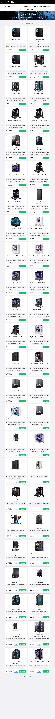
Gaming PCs (19, 2)
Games (25, 2)
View (15, 50)
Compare (22, 50)
